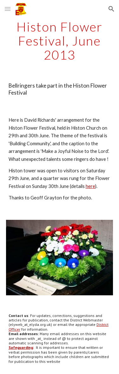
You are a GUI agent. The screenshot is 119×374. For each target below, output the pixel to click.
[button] (7, 9)
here (90, 186)
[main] (59, 40)
